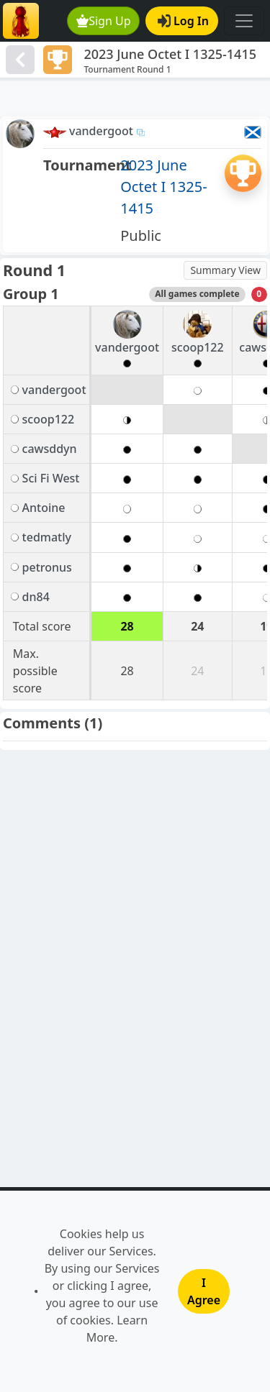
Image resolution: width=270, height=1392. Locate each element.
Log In (183, 21)
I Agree (203, 1291)
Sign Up (103, 21)
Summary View (225, 270)
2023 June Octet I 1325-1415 (163, 186)
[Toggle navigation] (244, 20)
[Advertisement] (135, 98)
